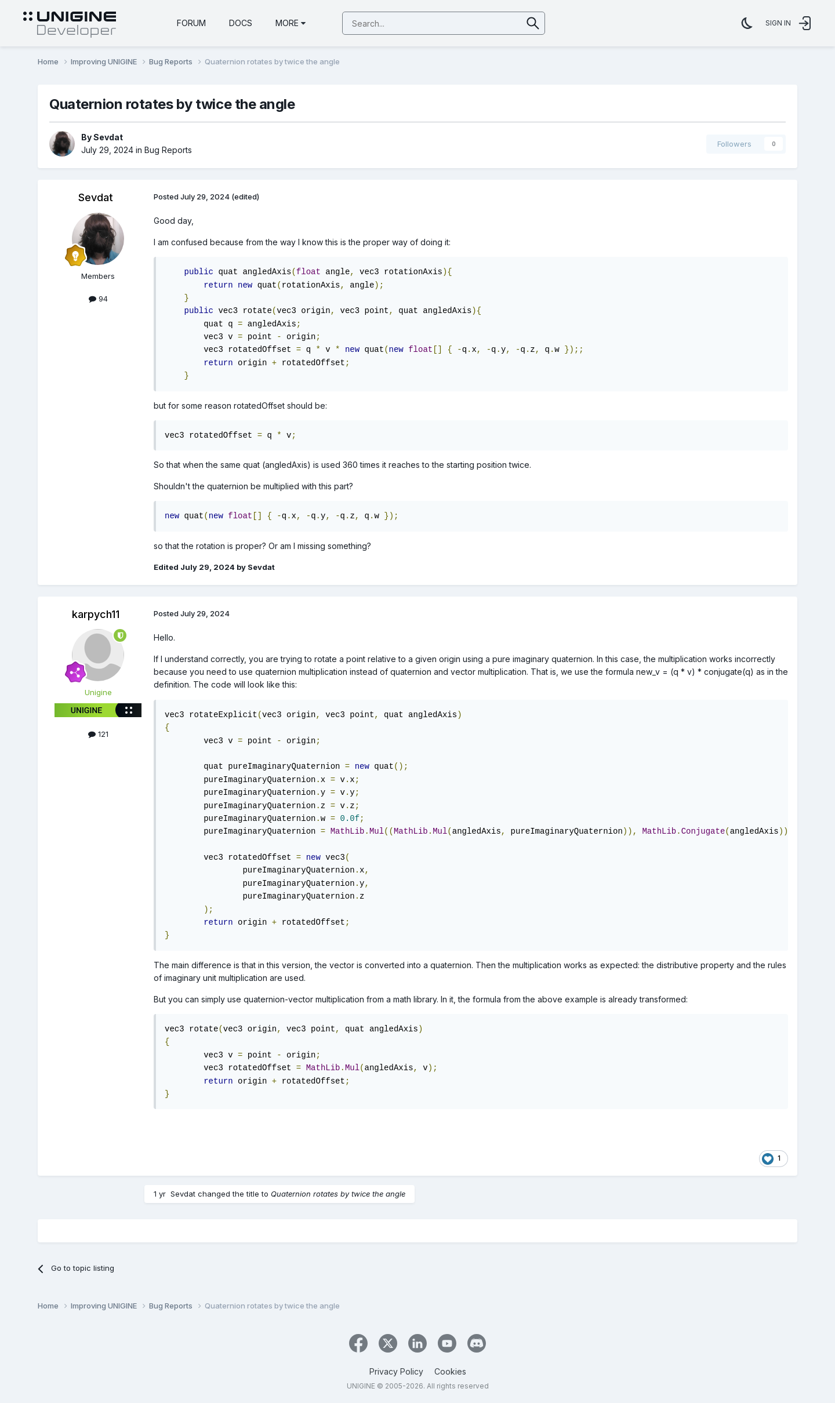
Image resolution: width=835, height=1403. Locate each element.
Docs (240, 23)
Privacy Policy (396, 1371)
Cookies (450, 1371)
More (290, 23)
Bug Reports (168, 150)
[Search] (403, 23)
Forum (191, 23)
